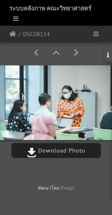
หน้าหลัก (12, 34)
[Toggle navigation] (15, 18)
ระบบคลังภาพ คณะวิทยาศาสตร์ (50, 8)
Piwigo (68, 188)
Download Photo (56, 150)
